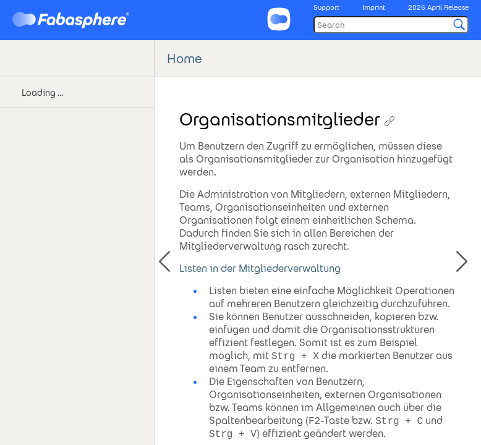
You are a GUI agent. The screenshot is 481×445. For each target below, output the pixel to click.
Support (326, 7)
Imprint (373, 7)
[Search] (391, 24)
